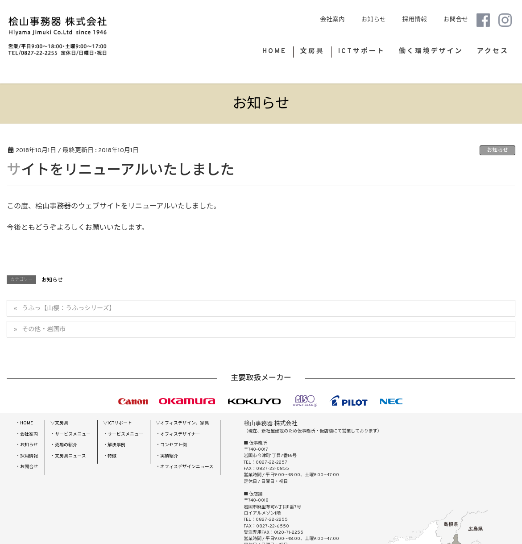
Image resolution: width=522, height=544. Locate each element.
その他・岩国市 (44, 329)
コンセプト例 (173, 445)
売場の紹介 (66, 445)
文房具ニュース (70, 456)
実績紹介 (169, 456)
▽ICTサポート (117, 423)
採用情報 (421, 20)
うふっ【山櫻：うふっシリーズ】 (68, 308)
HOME (26, 423)
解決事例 (116, 445)
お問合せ (455, 20)
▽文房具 (59, 423)
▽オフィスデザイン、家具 (182, 423)
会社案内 (351, 20)
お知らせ (386, 20)
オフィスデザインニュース (186, 467)
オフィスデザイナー (180, 434)
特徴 (112, 456)
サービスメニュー (73, 434)
